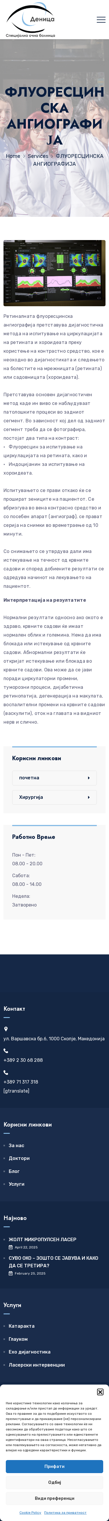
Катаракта (22, 1326)
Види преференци (54, 1498)
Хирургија (31, 797)
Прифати (54, 1466)
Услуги (16, 1184)
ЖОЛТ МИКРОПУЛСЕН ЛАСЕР (42, 1239)
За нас (16, 1145)
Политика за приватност (65, 1513)
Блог (14, 1171)
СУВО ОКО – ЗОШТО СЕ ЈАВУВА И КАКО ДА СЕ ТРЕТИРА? (53, 1261)
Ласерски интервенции (37, 1365)
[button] (100, 1392)
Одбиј (54, 1482)
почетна (29, 778)
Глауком (18, 1339)
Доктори (19, 1158)
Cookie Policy (30, 1513)
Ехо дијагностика (30, 1352)
